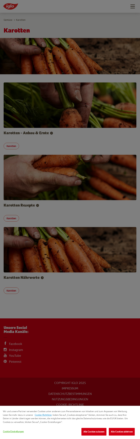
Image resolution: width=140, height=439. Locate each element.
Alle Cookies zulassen (94, 431)
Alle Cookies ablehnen (122, 431)
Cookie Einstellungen (13, 431)
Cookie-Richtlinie (43, 415)
